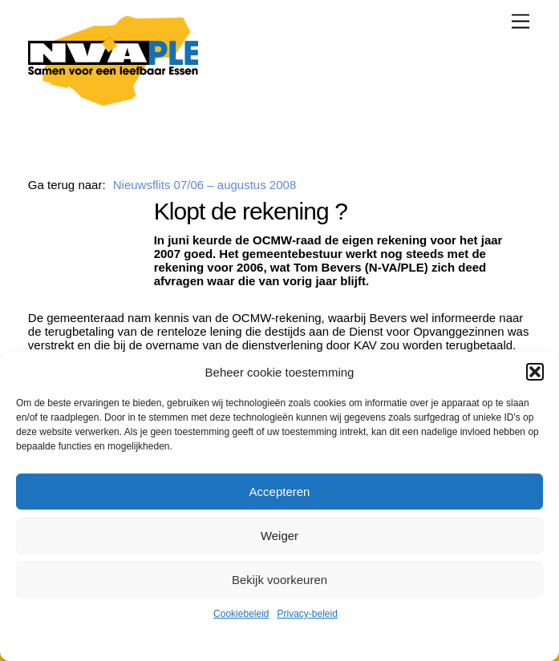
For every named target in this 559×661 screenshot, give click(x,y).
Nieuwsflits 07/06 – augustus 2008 (204, 184)
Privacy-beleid (307, 613)
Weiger (279, 535)
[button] (535, 372)
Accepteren (279, 491)
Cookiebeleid (241, 613)
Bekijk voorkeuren (279, 579)
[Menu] (520, 21)
